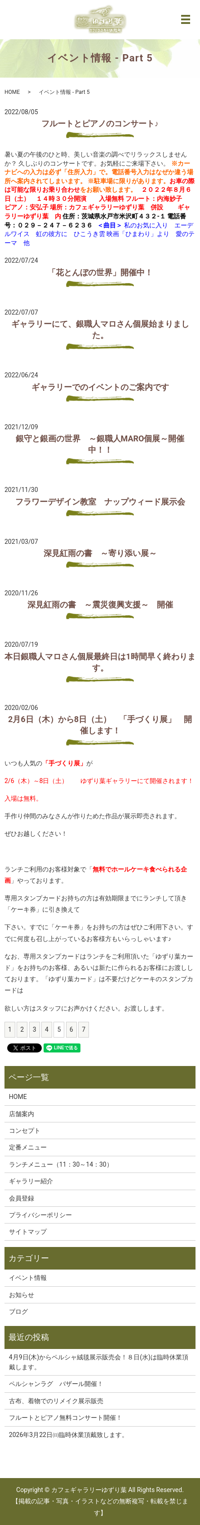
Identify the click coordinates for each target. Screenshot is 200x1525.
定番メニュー (28, 1147)
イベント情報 (28, 1277)
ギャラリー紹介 (31, 1181)
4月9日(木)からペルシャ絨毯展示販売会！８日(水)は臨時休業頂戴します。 (98, 1362)
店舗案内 (21, 1113)
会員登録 (21, 1198)
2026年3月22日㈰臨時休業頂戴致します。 (68, 1434)
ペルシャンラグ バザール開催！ (56, 1383)
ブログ (18, 1311)
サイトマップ (28, 1231)
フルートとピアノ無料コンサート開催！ (65, 1417)
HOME (12, 92)
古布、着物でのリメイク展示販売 (56, 1400)
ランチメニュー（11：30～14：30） (61, 1164)
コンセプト (24, 1130)
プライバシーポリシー (40, 1215)
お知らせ (21, 1294)
